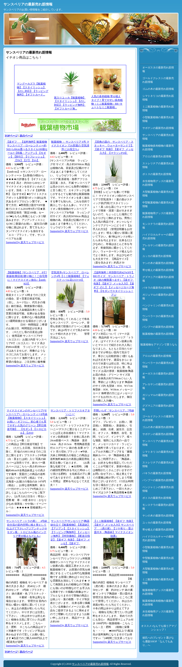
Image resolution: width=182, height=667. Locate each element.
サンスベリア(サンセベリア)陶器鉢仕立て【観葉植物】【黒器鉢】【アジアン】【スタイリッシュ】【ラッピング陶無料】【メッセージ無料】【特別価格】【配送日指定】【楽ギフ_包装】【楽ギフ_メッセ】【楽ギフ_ (70, 532)
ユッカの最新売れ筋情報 (156, 256)
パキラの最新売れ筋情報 (156, 287)
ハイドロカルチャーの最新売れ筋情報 (158, 236)
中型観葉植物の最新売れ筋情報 (158, 204)
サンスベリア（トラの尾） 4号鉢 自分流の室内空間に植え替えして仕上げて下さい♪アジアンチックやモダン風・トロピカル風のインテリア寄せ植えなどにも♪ (28, 528)
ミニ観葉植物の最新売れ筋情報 (158, 108)
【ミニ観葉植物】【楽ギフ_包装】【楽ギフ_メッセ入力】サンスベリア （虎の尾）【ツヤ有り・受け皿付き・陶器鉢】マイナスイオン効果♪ (113, 528)
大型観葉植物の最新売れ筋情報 (158, 193)
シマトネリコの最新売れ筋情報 (158, 97)
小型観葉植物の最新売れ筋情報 (158, 119)
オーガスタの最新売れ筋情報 (158, 69)
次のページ (26, 135)
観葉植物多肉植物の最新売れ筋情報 (158, 147)
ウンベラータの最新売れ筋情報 (158, 318)
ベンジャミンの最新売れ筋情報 (158, 307)
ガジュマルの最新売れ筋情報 (158, 296)
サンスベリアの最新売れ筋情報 (28, 4)
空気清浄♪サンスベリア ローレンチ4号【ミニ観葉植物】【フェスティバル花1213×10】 (70, 276)
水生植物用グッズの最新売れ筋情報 (158, 183)
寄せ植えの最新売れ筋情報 (158, 270)
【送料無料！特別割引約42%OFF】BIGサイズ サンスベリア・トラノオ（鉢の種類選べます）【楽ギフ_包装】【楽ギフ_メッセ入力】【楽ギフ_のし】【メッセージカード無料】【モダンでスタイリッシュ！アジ (113, 283)
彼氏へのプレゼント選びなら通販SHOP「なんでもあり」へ (158, 641)
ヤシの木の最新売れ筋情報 (158, 263)
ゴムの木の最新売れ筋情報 (158, 88)
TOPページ (11, 135)
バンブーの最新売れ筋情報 (158, 326)
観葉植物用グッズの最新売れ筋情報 (158, 215)
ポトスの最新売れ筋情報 (156, 174)
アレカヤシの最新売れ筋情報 (158, 247)
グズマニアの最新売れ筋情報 (158, 278)
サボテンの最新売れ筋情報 (158, 128)
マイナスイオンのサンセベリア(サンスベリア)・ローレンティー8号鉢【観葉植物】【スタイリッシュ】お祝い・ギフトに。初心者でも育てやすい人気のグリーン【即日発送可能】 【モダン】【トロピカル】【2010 (26, 421)
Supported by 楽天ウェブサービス (25, 242)
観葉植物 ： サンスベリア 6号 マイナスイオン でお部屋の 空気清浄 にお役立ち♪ (70, 145)
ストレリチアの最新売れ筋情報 (158, 165)
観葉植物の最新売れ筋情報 (158, 333)
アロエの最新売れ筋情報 (156, 156)
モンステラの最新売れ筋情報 (158, 225)
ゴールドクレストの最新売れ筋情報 (158, 80)
